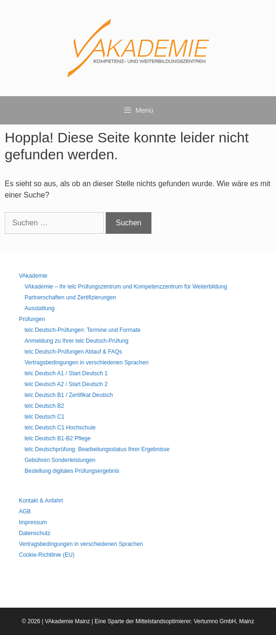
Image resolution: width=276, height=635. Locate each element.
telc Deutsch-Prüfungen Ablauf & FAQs (73, 351)
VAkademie (33, 275)
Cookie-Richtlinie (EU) (47, 555)
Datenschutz (34, 533)
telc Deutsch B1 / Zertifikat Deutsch (69, 395)
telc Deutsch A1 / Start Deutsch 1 (66, 373)
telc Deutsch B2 (44, 406)
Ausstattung (39, 308)
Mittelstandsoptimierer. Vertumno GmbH (185, 621)
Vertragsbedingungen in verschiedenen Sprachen (87, 362)
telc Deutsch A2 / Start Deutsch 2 (66, 384)
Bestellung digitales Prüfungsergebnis (72, 471)
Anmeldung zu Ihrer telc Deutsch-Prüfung (76, 341)
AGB (25, 511)
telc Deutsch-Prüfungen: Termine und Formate (83, 330)
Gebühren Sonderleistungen (60, 460)
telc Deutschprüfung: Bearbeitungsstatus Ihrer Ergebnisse (97, 449)
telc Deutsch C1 (45, 416)
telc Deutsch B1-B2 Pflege (58, 438)
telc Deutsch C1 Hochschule (60, 427)
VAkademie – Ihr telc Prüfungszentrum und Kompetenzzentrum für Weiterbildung (126, 286)
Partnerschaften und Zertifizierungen (70, 297)
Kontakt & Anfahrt (41, 500)
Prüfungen (32, 319)
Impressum (33, 522)
